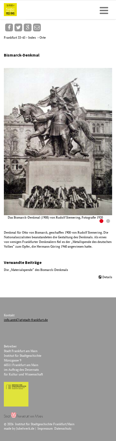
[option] (60, 144)
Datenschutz (63, 428)
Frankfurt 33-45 (15, 37)
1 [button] (102, 221)
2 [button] (108, 221)
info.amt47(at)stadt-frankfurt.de (26, 320)
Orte (43, 37)
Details (107, 277)
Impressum (45, 428)
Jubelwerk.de (25, 428)
